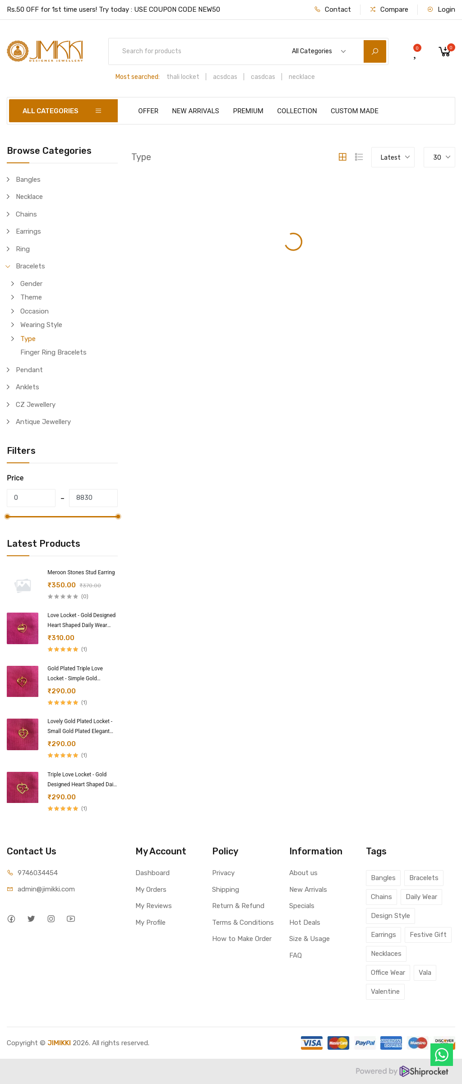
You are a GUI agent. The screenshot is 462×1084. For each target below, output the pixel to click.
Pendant (29, 370)
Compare (389, 9)
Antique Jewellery (43, 422)
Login (441, 9)
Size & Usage (309, 939)
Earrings (28, 231)
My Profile (150, 922)
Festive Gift (428, 935)
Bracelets (30, 266)
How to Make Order (242, 939)
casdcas (263, 77)
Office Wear (388, 973)
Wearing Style (41, 325)
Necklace (29, 197)
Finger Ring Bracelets (53, 352)
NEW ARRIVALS (195, 111)
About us (303, 873)
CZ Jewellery (35, 405)
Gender (31, 284)
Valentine (385, 991)
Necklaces (386, 954)
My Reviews (153, 906)
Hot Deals (304, 922)
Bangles (28, 179)
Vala (425, 973)
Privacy (223, 873)
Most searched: (138, 77)
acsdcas (225, 77)
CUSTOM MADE (355, 111)
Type (28, 339)
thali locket (182, 77)
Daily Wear (421, 897)
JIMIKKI (59, 1043)
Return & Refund (238, 906)
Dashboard (152, 873)
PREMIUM (248, 111)
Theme (31, 297)
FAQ (295, 955)
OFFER (148, 111)
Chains (26, 214)
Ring (23, 249)
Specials (301, 906)
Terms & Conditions (243, 922)
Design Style (390, 916)
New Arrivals (308, 890)
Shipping (225, 890)
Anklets (27, 387)
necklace (302, 77)
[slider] (7, 516)
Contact (332, 9)
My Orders (150, 890)
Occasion (34, 311)
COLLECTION (297, 111)
